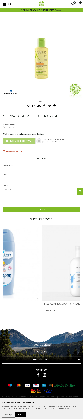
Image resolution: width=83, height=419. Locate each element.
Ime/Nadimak (8, 165)
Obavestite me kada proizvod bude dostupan (24, 134)
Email (5, 175)
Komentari (41, 158)
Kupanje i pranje (9, 124)
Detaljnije (8, 415)
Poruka (5, 186)
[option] (41, 10)
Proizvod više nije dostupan (19, 141)
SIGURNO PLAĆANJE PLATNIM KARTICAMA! (41, 10)
